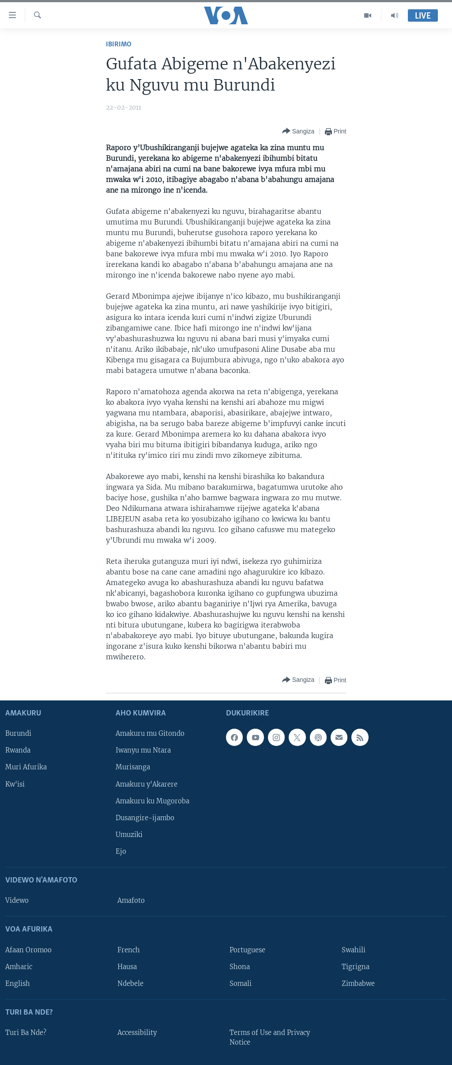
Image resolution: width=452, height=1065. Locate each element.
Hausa (127, 966)
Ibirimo (119, 44)
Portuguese (247, 950)
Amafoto (131, 901)
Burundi (18, 734)
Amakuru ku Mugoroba (152, 801)
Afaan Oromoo (28, 950)
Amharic (18, 966)
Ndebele (130, 983)
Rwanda (17, 750)
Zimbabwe (358, 983)
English (17, 983)
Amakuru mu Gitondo (150, 734)
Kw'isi (15, 784)
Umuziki (129, 835)
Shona (240, 966)
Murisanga (133, 767)
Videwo (17, 901)
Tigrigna (355, 966)
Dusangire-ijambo (145, 818)
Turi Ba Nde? (25, 1033)
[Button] (298, 131)
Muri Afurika (26, 767)
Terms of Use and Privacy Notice (270, 1037)
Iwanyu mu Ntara (143, 750)
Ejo (121, 852)
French (128, 950)
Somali (241, 983)
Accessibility (137, 1033)
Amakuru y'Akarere (146, 784)
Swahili (353, 950)
